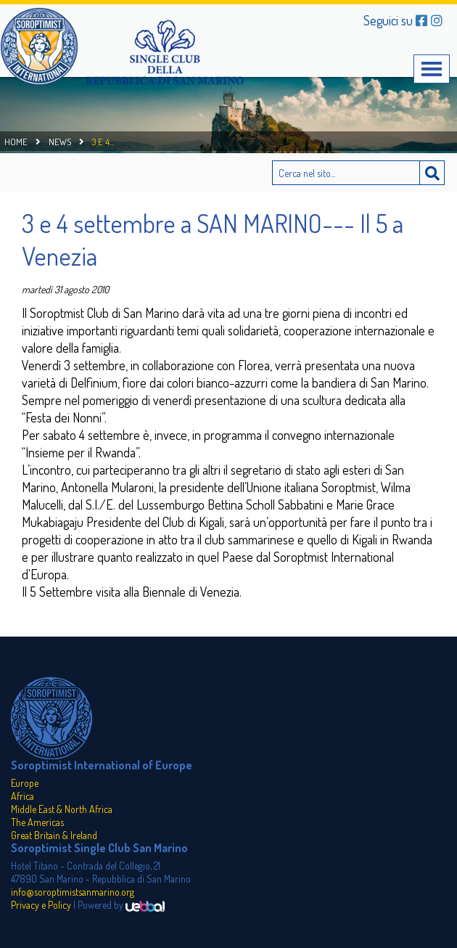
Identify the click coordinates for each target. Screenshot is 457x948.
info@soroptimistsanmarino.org (72, 892)
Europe (24, 783)
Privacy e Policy (41, 905)
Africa (22, 796)
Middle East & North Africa (61, 809)
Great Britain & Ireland (54, 835)
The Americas (37, 822)
